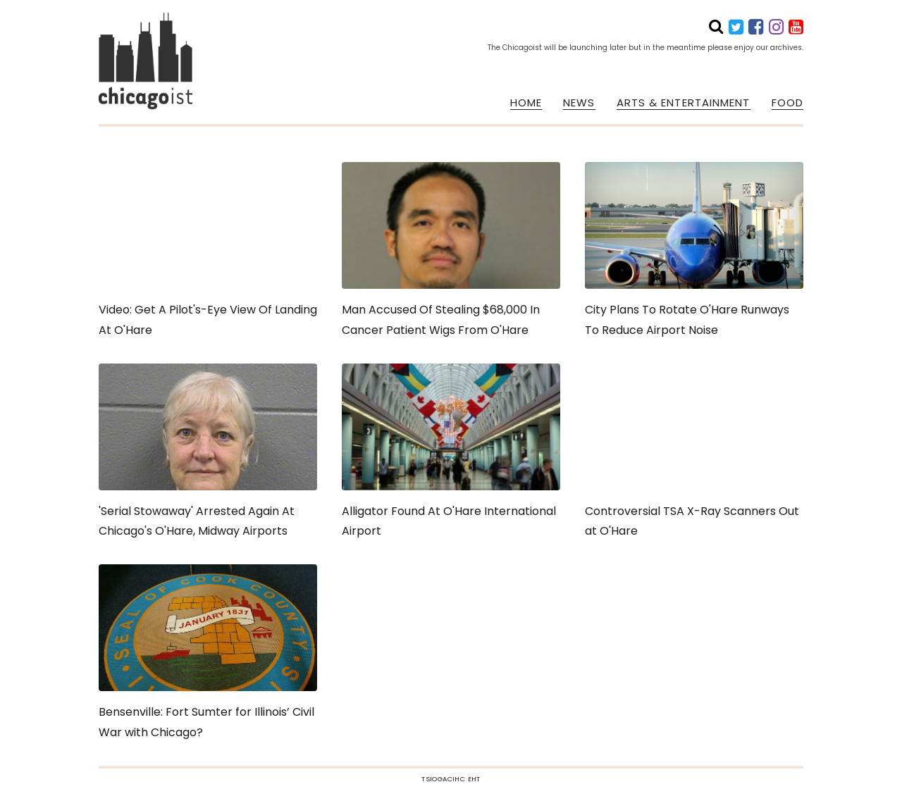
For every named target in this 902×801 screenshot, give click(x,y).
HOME (526, 103)
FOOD (787, 103)
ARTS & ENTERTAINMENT (683, 103)
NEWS (579, 103)
